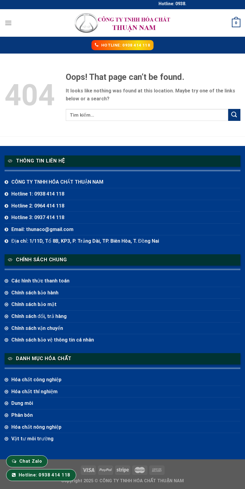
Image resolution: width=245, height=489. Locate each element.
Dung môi (22, 403)
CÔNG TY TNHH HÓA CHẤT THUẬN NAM (57, 182)
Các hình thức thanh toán (40, 281)
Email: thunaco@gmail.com (42, 229)
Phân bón (22, 415)
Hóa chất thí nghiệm (34, 391)
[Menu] (8, 22)
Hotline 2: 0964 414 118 (37, 206)
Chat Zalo (30, 461)
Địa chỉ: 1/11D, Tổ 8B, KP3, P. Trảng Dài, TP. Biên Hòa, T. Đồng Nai (85, 241)
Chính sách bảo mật (34, 304)
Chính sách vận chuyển (37, 328)
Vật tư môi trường (32, 439)
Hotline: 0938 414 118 (44, 475)
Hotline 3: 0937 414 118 (37, 217)
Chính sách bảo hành (34, 293)
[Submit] (234, 115)
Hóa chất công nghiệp (36, 380)
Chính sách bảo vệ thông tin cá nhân (52, 340)
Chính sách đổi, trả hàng (39, 316)
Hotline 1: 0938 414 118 (37, 194)
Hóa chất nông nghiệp (36, 427)
